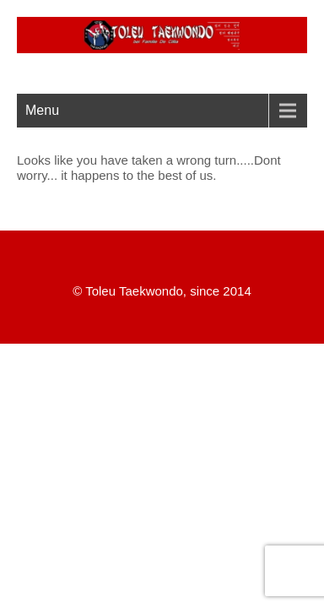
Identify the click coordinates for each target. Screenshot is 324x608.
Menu (42, 110)
